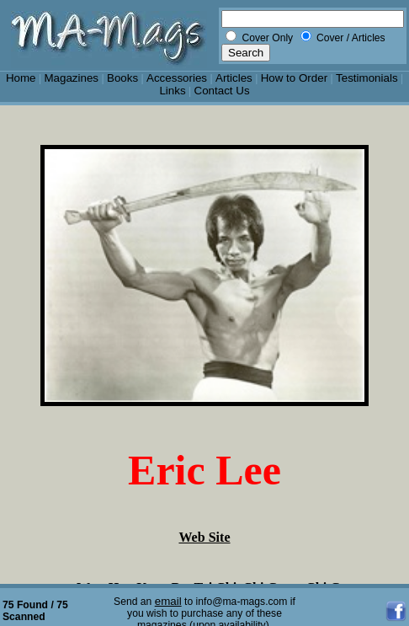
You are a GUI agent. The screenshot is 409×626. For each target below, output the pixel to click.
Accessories (176, 78)
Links (172, 90)
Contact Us (222, 90)
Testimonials (367, 78)
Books (122, 78)
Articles (233, 78)
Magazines (71, 78)
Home (21, 78)
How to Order (294, 78)
